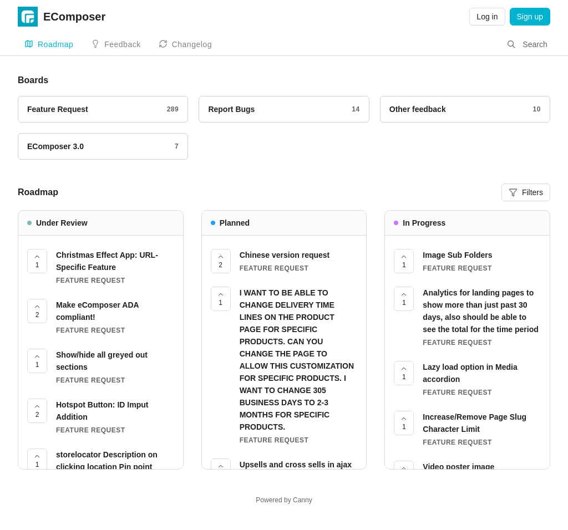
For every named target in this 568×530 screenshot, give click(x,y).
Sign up (530, 16)
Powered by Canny (284, 500)
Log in (487, 16)
